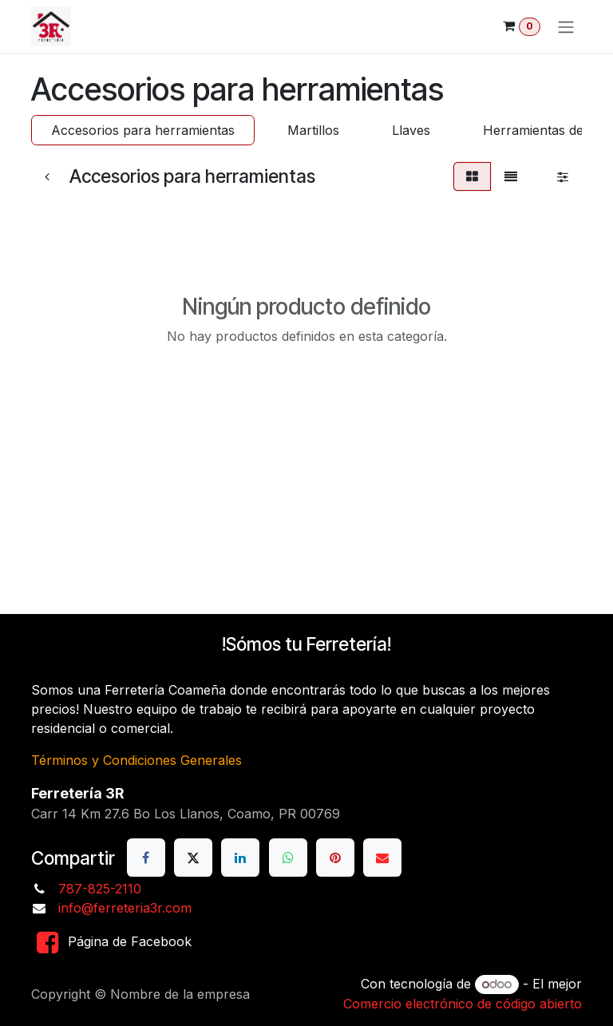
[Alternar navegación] (566, 26)
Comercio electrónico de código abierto (462, 1004)
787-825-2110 (99, 889)
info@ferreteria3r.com (125, 908)
